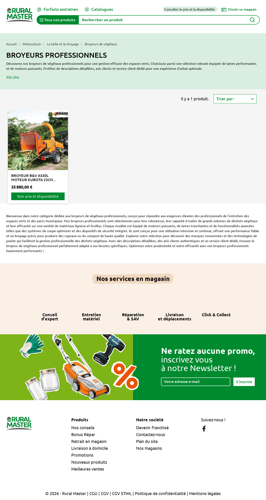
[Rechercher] (169, 20)
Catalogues (98, 9)
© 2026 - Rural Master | (67, 493)
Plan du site (147, 441)
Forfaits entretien (57, 9)
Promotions (82, 455)
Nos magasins (149, 448)
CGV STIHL (122, 493)
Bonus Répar (83, 434)
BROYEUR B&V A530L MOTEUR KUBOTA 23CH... (33, 177)
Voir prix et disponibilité (38, 196)
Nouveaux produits (89, 462)
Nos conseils (83, 427)
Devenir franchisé (152, 427)
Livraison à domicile (89, 448)
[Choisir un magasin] (238, 9)
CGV (105, 493)
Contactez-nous (150, 434)
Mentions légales (205, 493)
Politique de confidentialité (160, 493)
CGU (93, 493)
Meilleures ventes (87, 469)
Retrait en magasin (88, 441)
